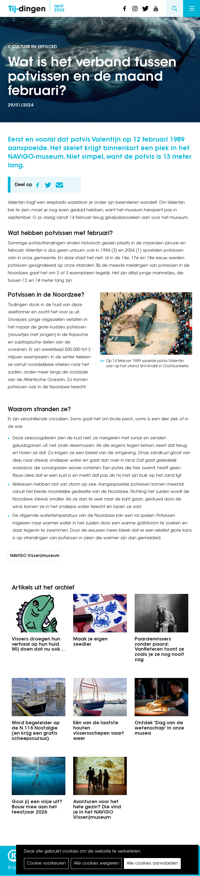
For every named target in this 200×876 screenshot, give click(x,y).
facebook (124, 8)
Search (174, 8)
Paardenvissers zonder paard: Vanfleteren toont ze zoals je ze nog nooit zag (159, 649)
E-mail (59, 185)
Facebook (37, 185)
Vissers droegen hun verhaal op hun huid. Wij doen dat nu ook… (38, 644)
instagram (135, 8)
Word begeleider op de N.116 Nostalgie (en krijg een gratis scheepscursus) (36, 731)
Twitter (48, 185)
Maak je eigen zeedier (90, 642)
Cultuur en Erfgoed (34, 47)
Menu (192, 9)
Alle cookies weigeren (96, 863)
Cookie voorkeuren (46, 863)
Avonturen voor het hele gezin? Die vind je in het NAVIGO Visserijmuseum (97, 810)
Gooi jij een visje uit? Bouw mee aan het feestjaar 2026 (37, 807)
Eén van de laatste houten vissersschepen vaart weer (98, 731)
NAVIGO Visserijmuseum (34, 556)
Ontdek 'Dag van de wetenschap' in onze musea (159, 728)
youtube (156, 8)
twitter (145, 8)
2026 (59, 8)
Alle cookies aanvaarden (152, 863)
